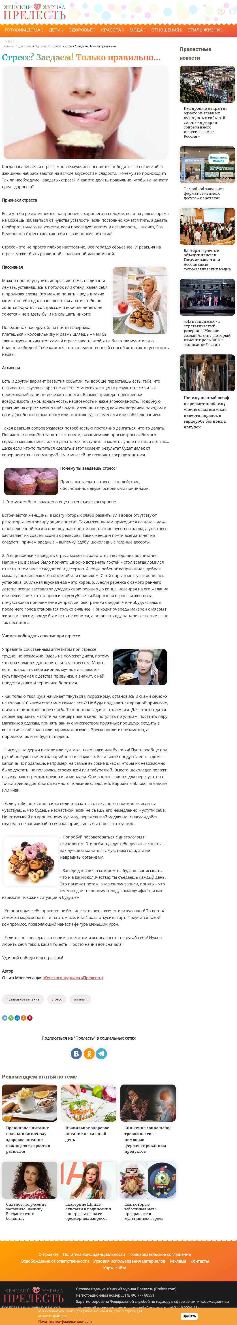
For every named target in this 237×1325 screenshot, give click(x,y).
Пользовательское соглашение (160, 1254)
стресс (57, 999)
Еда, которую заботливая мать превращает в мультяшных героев (143, 1211)
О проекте (48, 1254)
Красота (115, 30)
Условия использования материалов (129, 1261)
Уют (11, 43)
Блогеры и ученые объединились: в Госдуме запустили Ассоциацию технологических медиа (207, 259)
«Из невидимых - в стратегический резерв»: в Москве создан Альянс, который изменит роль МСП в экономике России (207, 333)
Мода (141, 30)
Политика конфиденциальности (94, 1254)
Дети (57, 30)
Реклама (178, 1261)
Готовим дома (24, 30)
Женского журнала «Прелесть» (73, 977)
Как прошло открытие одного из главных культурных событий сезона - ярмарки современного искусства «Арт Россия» (205, 122)
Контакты (199, 1261)
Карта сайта (114, 1267)
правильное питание (22, 999)
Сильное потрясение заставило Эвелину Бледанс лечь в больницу (26, 1211)
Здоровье (84, 30)
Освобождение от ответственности (55, 1261)
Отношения (171, 30)
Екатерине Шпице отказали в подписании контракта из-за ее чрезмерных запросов (88, 1211)
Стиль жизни (211, 30)
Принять (189, 1316)
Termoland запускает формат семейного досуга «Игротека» (204, 193)
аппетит (80, 999)
